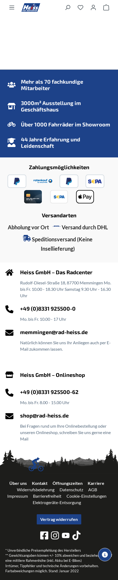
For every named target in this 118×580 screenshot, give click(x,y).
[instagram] (55, 536)
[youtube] (66, 536)
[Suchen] (67, 7)
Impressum (17, 495)
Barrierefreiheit (47, 495)
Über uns (18, 483)
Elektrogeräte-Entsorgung (57, 502)
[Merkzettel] (80, 7)
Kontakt (39, 483)
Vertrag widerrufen (59, 519)
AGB (92, 489)
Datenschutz (71, 489)
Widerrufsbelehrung (35, 489)
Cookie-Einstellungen (86, 495)
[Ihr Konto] (93, 7)
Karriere (96, 483)
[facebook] (44, 536)
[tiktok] (76, 536)
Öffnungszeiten (68, 483)
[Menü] (11, 7)
